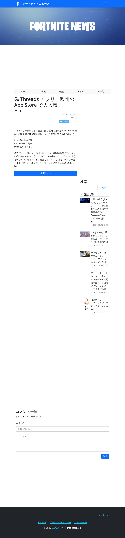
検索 (104, 187)
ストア (80, 91)
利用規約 (42, 522)
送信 (105, 456)
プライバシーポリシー (60, 522)
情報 (43, 91)
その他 (101, 91)
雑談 (61, 91)
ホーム (24, 91)
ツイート (64, 121)
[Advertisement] (62, 65)
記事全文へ (45, 173)
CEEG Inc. (56, 527)
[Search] (89, 187)
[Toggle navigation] (105, 3)
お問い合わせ (80, 522)
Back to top (103, 515)
